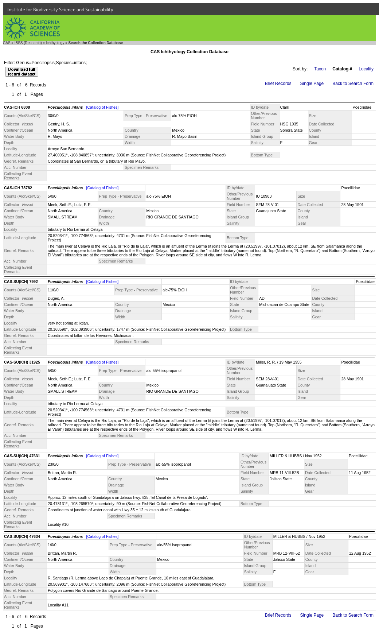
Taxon (320, 68)
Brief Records (278, 83)
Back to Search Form (353, 83)
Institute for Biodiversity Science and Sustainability (60, 9)
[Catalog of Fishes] (102, 107)
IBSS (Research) (28, 43)
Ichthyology (55, 43)
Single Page (312, 83)
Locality (366, 68)
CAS (7, 43)
